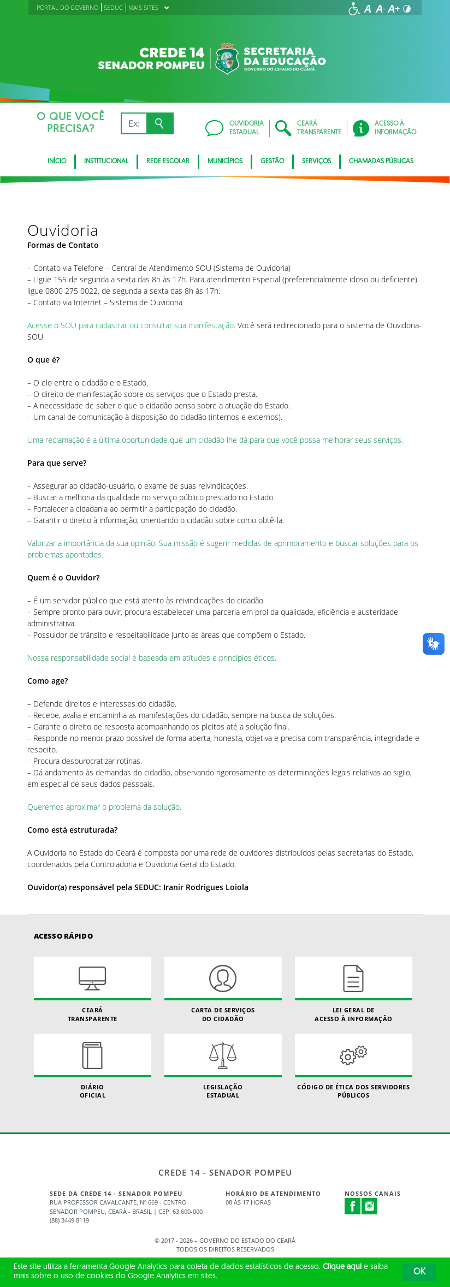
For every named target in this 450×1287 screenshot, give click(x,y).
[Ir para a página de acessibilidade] (354, 8)
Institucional (106, 161)
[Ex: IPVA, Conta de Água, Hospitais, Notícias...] (133, 123)
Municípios (225, 161)
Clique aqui (342, 1267)
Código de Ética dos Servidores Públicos (353, 1066)
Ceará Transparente (92, 989)
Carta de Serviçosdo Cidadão (223, 989)
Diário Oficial (92, 1066)
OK (419, 1272)
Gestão (272, 161)
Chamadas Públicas (381, 161)
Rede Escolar (168, 161)
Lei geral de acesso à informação (353, 989)
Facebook (353, 1206)
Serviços (316, 161)
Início (57, 161)
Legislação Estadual (223, 1066)
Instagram (370, 1206)
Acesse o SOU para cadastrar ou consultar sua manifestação (130, 325)
